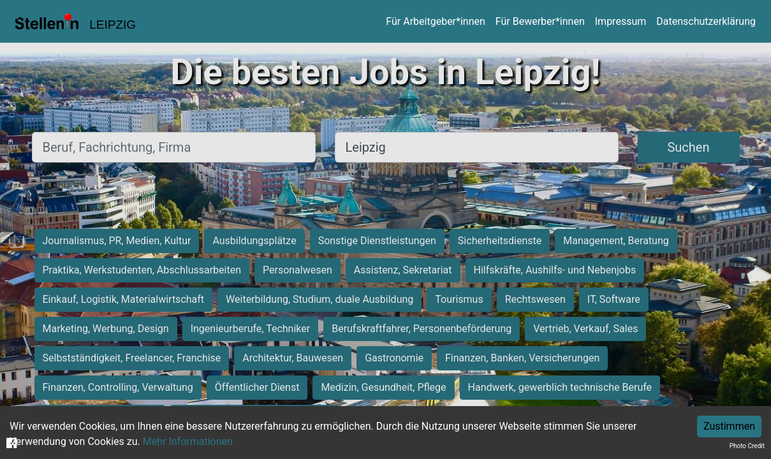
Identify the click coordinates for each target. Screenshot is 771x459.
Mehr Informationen (188, 441)
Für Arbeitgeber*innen (435, 21)
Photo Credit (747, 445)
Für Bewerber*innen (540, 21)
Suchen (688, 147)
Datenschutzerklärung (706, 21)
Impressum (621, 21)
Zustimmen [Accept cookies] (729, 426)
